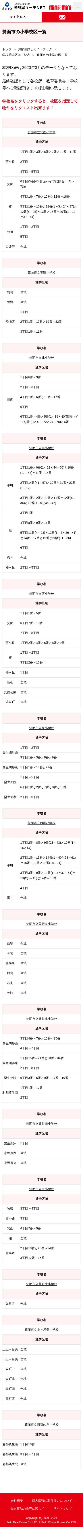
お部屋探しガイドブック (35, 49)
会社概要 (17, 1500)
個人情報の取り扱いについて (52, 1500)
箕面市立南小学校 (41, 448)
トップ (7, 49)
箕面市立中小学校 (41, 1189)
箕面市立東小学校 (41, 728)
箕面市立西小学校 (41, 593)
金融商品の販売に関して (27, 1508)
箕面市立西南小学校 (42, 823)
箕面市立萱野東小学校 (41, 924)
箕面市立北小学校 (41, 358)
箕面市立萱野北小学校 (41, 1284)
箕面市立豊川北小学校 (41, 1019)
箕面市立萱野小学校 (42, 272)
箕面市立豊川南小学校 (41, 1123)
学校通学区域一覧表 (16, 55)
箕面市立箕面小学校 (42, 132)
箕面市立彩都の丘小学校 (42, 1424)
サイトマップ (62, 1508)
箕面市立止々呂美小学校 (42, 1329)
